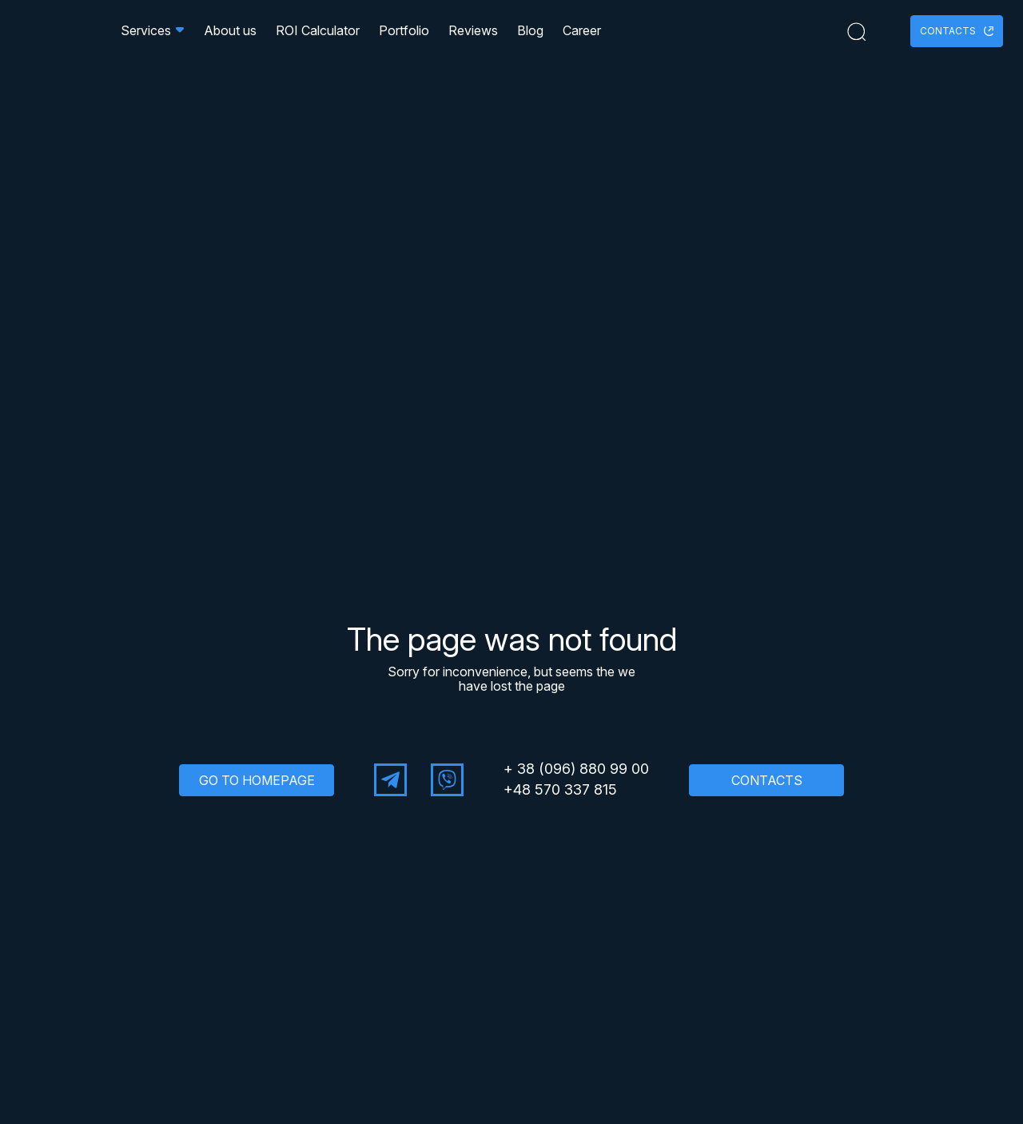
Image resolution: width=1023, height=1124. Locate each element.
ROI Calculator (318, 35)
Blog (530, 35)
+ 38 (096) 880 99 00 (576, 769)
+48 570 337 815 (560, 790)
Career (582, 35)
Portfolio (404, 35)
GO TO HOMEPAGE (257, 780)
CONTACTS (766, 780)
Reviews (473, 35)
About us (230, 35)
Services (153, 35)
